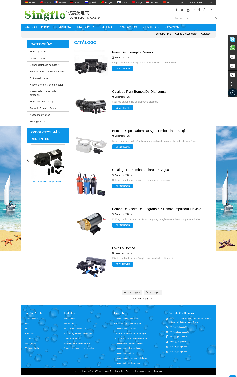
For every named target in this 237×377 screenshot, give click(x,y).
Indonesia (152, 2)
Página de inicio (37, 28)
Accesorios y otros (40, 115)
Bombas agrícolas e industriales (47, 72)
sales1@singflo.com (179, 347)
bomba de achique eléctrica (126, 329)
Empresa (63, 28)
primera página (132, 293)
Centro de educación (161, 28)
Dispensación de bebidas (43, 66)
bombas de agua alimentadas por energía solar (128, 344)
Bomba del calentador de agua (127, 324)
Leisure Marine (38, 59)
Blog (182, 2)
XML (210, 2)
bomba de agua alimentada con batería (127, 349)
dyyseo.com (159, 372)
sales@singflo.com (178, 342)
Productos (29, 334)
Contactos (128, 28)
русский (90, 2)
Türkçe (137, 2)
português (106, 2)
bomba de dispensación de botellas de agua (130, 359)
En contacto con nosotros (32, 339)
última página (153, 293)
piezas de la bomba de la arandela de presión (130, 339)
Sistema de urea (39, 79)
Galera (106, 28)
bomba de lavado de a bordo (126, 319)
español (30, 2)
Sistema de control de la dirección (43, 94)
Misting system (38, 122)
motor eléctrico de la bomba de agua (130, 334)
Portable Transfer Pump (43, 109)
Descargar (122, 69)
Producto (85, 28)
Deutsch (75, 2)
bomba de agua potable (124, 354)
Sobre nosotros (31, 319)
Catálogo (206, 35)
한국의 (122, 2)
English (45, 2)
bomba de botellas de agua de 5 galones (128, 364)
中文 (167, 2)
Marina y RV (36, 52)
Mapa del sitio (196, 2)
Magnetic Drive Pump (41, 102)
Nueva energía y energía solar (46, 85)
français (60, 2)
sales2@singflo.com (179, 352)
